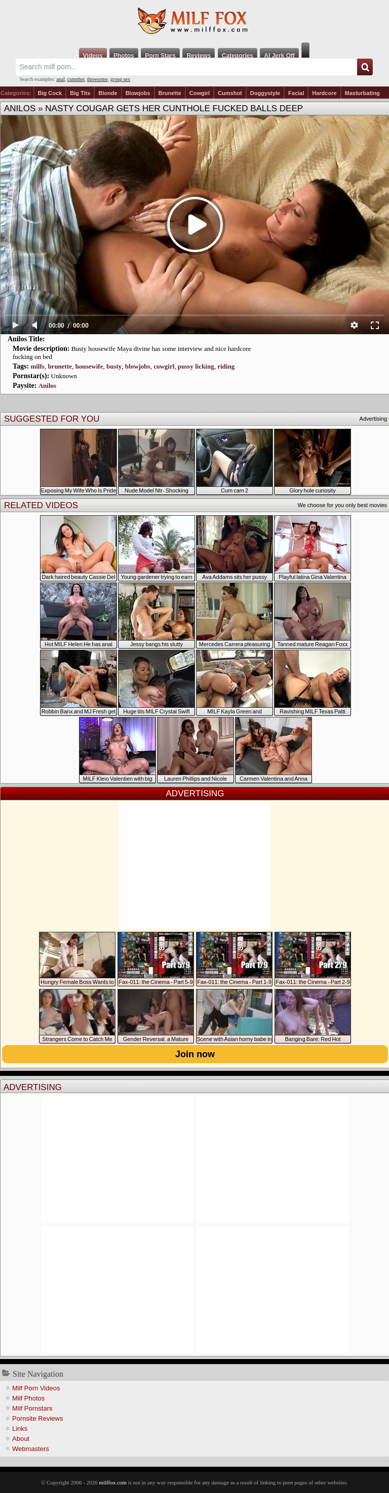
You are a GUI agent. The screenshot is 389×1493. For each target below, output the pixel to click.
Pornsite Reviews (37, 1418)
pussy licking (196, 366)
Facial (296, 93)
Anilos (19, 108)
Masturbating (362, 93)
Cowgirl (199, 93)
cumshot (76, 79)
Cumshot (230, 93)
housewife (89, 366)
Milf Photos (28, 1398)
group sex (120, 79)
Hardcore (324, 93)
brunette (60, 366)
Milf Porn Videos (36, 1388)
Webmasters (30, 1449)
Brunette (170, 93)
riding (226, 366)
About (20, 1438)
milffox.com (112, 1482)
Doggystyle (265, 93)
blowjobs (137, 366)
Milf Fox (194, 21)
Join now (195, 1054)
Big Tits (80, 93)
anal (60, 79)
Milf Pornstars (32, 1408)
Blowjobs (138, 93)
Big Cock (50, 93)
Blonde (107, 93)
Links (19, 1428)
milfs (37, 366)
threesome (97, 79)
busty (114, 366)
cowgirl (163, 366)
